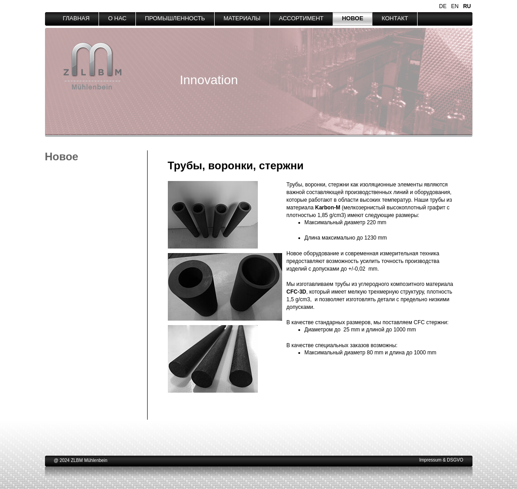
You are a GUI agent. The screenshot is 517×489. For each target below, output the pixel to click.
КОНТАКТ (395, 18)
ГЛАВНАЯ (76, 18)
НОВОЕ (352, 18)
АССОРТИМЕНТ (301, 18)
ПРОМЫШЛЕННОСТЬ (175, 18)
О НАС (117, 18)
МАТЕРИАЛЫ (242, 18)
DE (443, 6)
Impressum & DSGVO (441, 459)
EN (455, 6)
